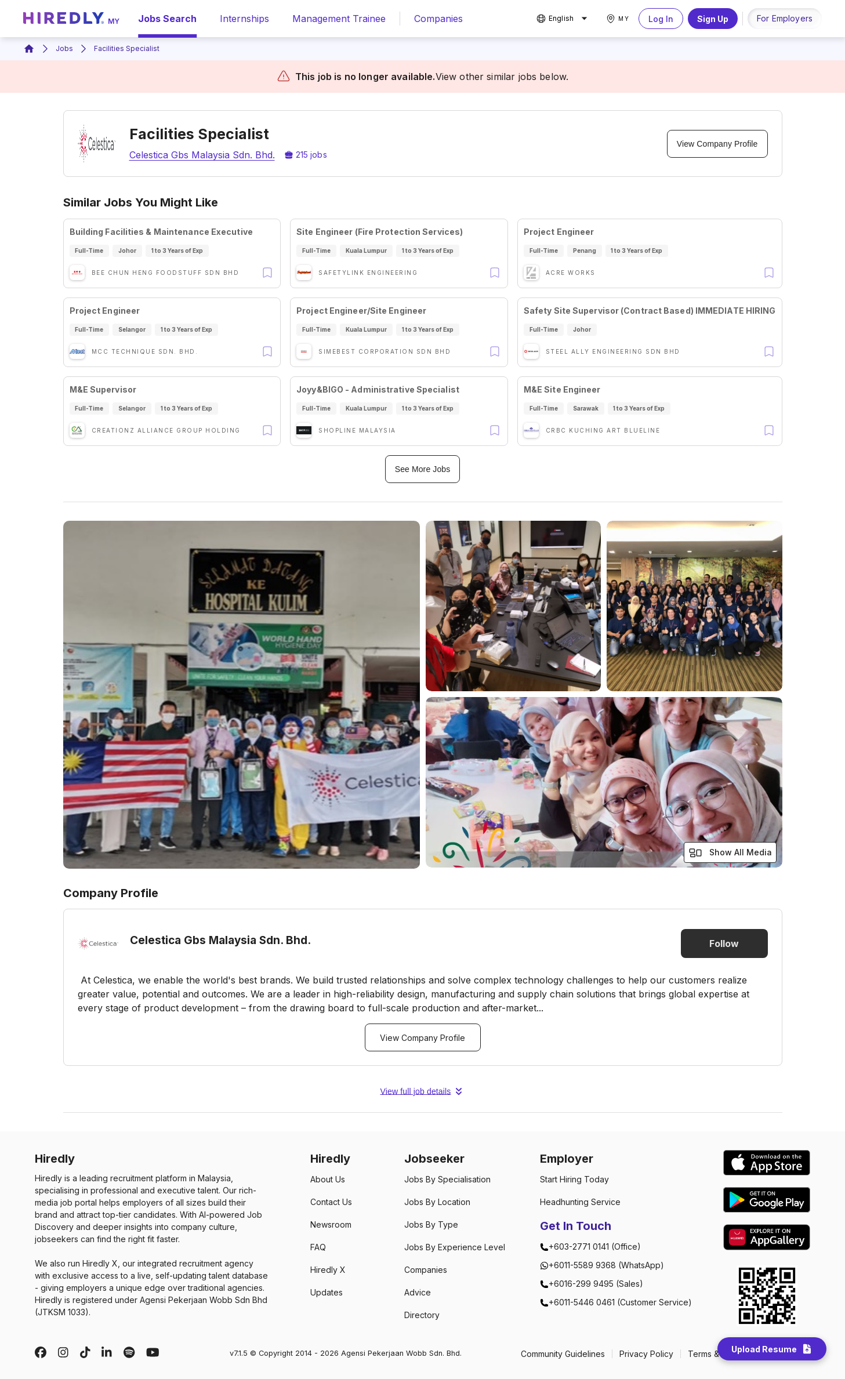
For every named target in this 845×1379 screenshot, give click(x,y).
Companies (438, 19)
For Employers (785, 18)
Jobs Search (167, 19)
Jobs (64, 48)
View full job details (422, 1091)
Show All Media (730, 853)
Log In (661, 18)
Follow (724, 943)
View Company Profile (717, 143)
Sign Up (713, 18)
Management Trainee (339, 19)
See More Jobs (423, 469)
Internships (244, 19)
